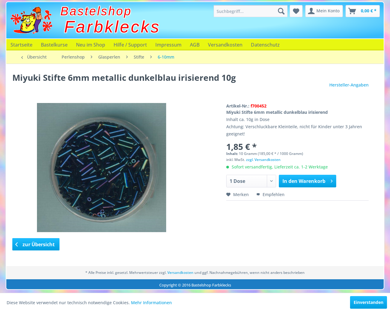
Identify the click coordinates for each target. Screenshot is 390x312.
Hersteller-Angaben (349, 85)
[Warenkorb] (363, 11)
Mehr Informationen (151, 302)
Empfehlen (270, 194)
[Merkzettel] (296, 11)
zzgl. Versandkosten (263, 159)
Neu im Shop (90, 44)
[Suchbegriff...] (251, 11)
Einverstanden (368, 302)
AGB (195, 44)
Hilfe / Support (130, 44)
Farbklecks (112, 26)
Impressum (168, 44)
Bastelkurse (54, 44)
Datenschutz (265, 44)
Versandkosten (225, 44)
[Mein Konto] (324, 11)
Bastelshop (96, 11)
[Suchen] (281, 11)
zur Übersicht (35, 244)
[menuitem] (251, 11)
